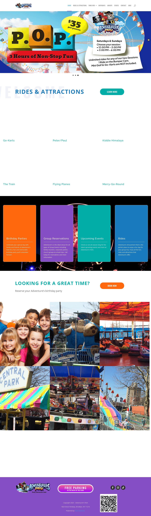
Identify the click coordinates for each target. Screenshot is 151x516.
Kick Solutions (80, 511)
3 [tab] (78, 75)
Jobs (129, 5)
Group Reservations (56, 238)
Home (69, 5)
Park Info (92, 5)
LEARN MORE (112, 91)
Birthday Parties (16, 238)
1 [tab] (73, 75)
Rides (121, 238)
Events (116, 5)
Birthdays (102, 5)
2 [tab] (75, 75)
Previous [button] (2, 40)
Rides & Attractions (80, 5)
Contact (123, 5)
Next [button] (148, 40)
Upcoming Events (92, 238)
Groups (109, 5)
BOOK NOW (112, 285)
